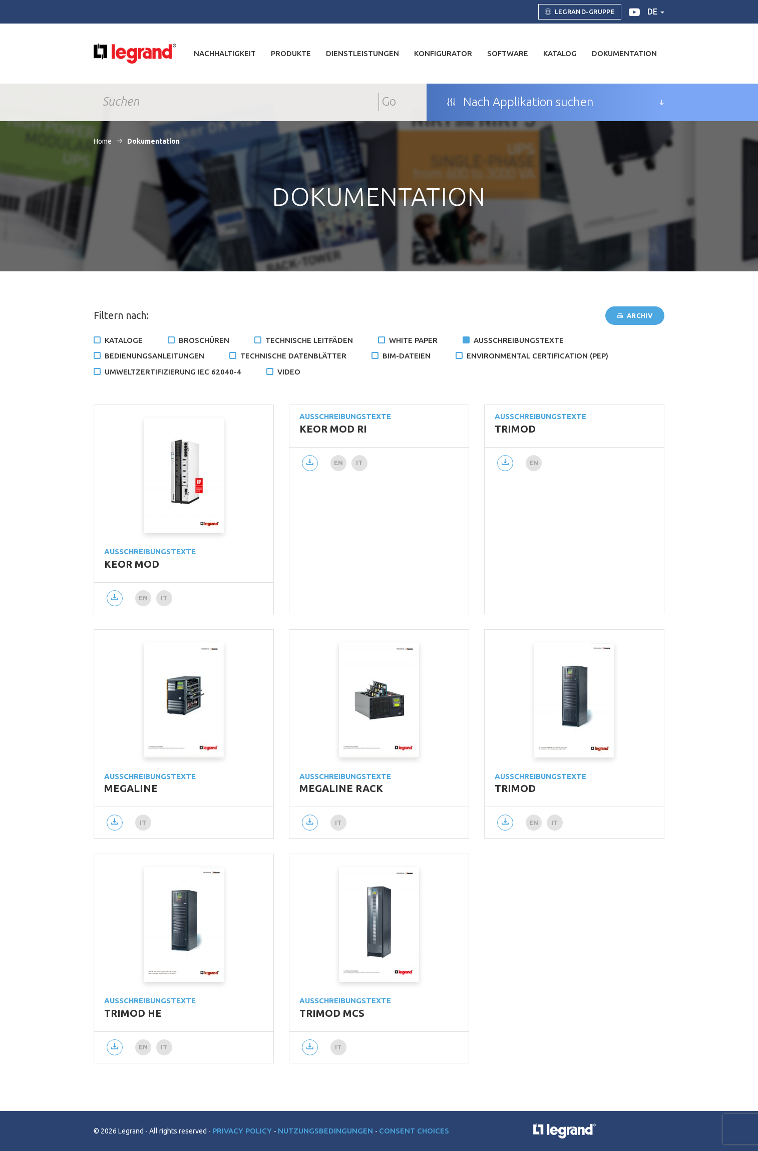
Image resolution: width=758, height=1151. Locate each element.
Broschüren (204, 340)
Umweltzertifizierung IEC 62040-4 (173, 371)
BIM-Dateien (407, 355)
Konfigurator (443, 53)
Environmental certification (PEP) (537, 355)
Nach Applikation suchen (520, 102)
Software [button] (507, 53)
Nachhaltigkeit (225, 53)
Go (389, 101)
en (143, 597)
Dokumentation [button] (624, 53)
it (164, 597)
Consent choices (414, 1130)
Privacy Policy (243, 1130)
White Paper (413, 340)
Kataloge (124, 340)
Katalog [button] (560, 53)
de (655, 11)
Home (103, 141)
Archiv (634, 315)
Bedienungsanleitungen (154, 355)
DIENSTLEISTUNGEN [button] (362, 53)
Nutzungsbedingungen (326, 1130)
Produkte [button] (291, 53)
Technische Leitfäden (309, 340)
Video (288, 371)
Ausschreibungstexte (519, 340)
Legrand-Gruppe (580, 12)
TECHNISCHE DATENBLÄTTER (293, 355)
